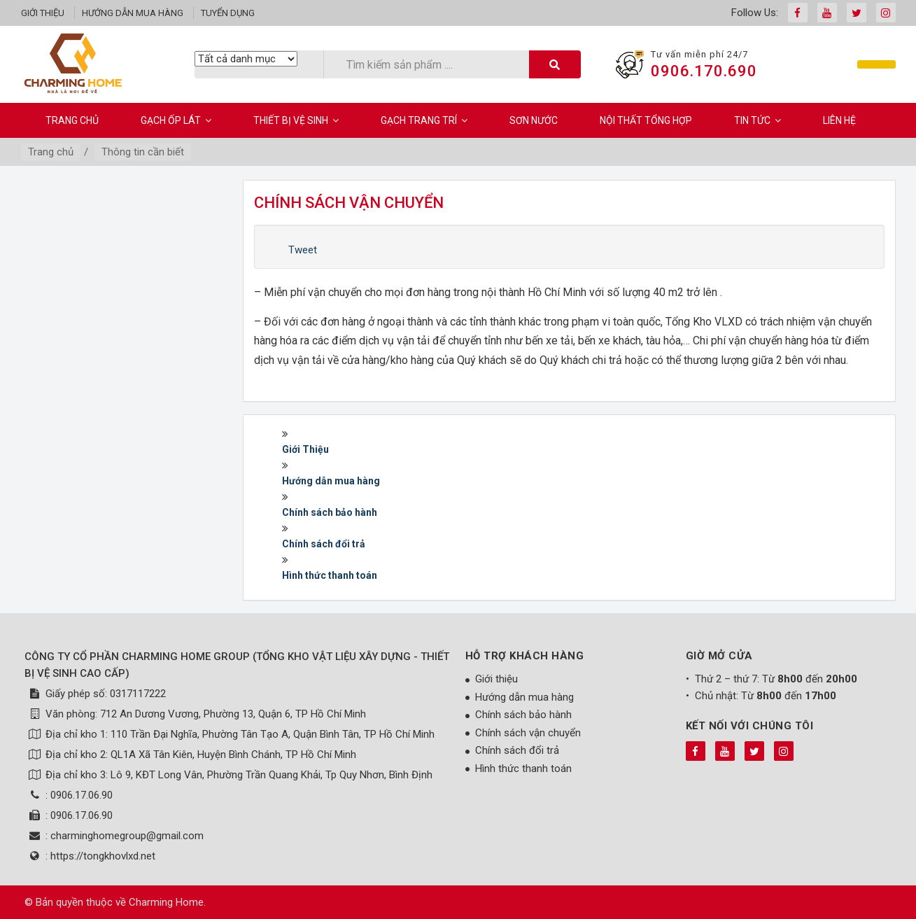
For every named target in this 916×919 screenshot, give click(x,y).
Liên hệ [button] (839, 120)
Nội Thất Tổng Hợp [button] (646, 120)
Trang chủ (72, 120)
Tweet (302, 250)
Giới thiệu (42, 13)
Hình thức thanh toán (329, 575)
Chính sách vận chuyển (528, 733)
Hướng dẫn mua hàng (132, 13)
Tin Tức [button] (757, 120)
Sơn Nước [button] (533, 120)
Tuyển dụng (228, 13)
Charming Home (166, 902)
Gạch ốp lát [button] (176, 120)
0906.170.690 (704, 71)
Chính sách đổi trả (323, 543)
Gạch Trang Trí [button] (424, 120)
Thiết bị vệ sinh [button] (296, 120)
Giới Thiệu (305, 449)
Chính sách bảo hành (329, 512)
